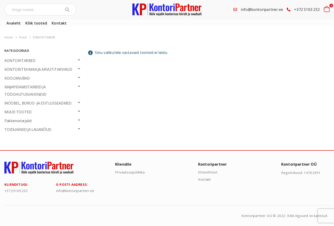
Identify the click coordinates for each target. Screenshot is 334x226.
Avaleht (13, 23)
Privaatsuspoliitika (130, 172)
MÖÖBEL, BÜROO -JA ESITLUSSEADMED (38, 103)
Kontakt (59, 23)
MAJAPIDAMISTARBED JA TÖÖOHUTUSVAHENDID (25, 90)
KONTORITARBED (20, 60)
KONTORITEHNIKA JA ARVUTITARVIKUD (38, 69)
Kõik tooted (36, 23)
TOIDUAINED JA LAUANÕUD (27, 129)
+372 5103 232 (307, 9)
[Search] (68, 9)
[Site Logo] (167, 9)
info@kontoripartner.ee (262, 9)
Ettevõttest (208, 172)
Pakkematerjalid (18, 120)
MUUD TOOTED (17, 112)
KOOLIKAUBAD (17, 78)
